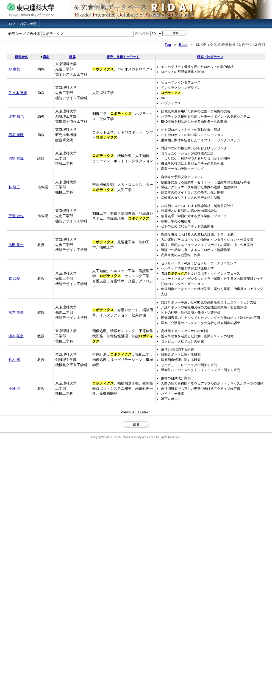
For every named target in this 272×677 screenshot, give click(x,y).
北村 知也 (16, 116)
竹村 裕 (14, 360)
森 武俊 (14, 279)
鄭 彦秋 (14, 69)
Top (168, 45)
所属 (72, 57)
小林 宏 (14, 388)
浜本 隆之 (16, 336)
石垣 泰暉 (16, 135)
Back (183, 45)
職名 (46, 57)
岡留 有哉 (16, 158)
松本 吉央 (16, 312)
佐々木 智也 (18, 93)
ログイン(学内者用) (23, 24)
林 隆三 (14, 187)
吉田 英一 (16, 245)
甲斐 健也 (16, 216)
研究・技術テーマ (210, 57)
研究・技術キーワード (123, 57)
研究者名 (21, 57)
